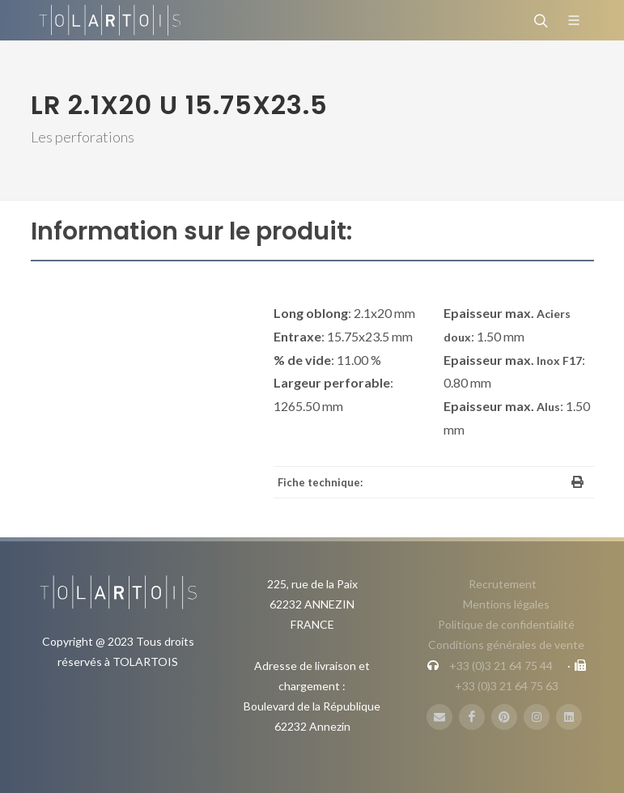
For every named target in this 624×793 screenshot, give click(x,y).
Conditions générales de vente (506, 644)
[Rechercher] (539, 20)
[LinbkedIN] (569, 717)
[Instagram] (537, 717)
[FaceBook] (472, 717)
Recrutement (503, 584)
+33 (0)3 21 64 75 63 (506, 686)
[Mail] (439, 717)
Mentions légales (506, 604)
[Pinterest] (504, 717)
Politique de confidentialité (506, 624)
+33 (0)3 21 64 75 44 (501, 665)
